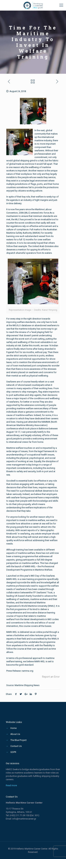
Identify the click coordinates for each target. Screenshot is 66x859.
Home (13, 728)
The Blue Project (18, 740)
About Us (15, 734)
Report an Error (51, 676)
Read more (11, 785)
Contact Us (16, 746)
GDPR (13, 752)
